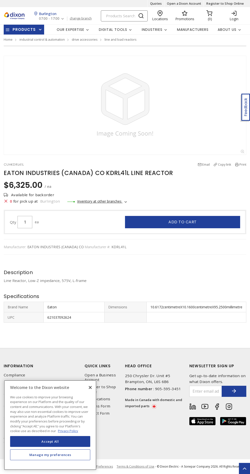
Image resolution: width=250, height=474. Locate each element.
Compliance (14, 375)
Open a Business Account (100, 377)
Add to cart (182, 222)
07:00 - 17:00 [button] (49, 19)
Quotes (156, 3)
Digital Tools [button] (113, 29)
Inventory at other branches (100, 201)
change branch (81, 18)
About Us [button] (227, 29)
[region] (50, 425)
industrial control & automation (42, 39)
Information (18, 366)
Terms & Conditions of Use (135, 466)
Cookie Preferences (99, 466)
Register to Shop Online (225, 3)
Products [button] (24, 29)
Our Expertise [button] (70, 29)
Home (8, 39)
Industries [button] (152, 29)
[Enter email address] (205, 391)
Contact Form (97, 413)
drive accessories (85, 39)
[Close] (90, 387)
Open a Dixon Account (184, 3)
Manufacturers (193, 29)
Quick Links (98, 366)
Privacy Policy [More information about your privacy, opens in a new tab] (68, 431)
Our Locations (97, 399)
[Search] (124, 15)
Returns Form (97, 406)
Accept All (50, 441)
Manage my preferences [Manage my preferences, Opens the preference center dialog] (50, 455)
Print (242, 164)
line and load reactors (121, 39)
